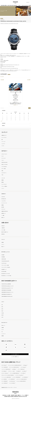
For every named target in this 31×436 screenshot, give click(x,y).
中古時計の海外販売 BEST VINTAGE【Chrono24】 (12, 296)
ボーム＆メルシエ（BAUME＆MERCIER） (10, 410)
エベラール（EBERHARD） (7, 408)
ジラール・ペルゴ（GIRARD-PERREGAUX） (10, 392)
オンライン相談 (5, 230)
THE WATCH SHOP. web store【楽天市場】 (10, 284)
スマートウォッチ (5, 158)
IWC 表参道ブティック (6, 269)
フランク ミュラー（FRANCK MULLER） (9, 384)
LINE (6, 355)
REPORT (3, 315)
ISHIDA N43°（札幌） (6, 259)
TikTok (25, 350)
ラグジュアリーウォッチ (7, 154)
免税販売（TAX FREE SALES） (7, 211)
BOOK (3, 307)
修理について (4, 217)
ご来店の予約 (4, 228)
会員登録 (3, 242)
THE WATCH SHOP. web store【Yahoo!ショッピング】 (13, 286)
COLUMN (3, 313)
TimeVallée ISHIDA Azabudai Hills (9, 261)
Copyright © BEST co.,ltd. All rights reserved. (15, 429)
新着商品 (3, 180)
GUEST (3, 317)
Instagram (3, 76)
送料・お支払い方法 (6, 199)
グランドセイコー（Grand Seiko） (8, 398)
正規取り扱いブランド (6, 135)
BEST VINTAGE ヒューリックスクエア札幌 (10, 275)
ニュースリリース (5, 334)
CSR (2, 332)
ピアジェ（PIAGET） (5, 394)
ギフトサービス (5, 209)
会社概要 (3, 327)
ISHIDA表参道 (4, 257)
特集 (2, 139)
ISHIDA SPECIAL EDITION (7, 162)
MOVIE (3, 309)
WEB (3, 305)
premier (2, 18)
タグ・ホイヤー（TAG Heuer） (16, 390)
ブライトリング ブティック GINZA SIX (10, 267)
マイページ (4, 239)
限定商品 (3, 182)
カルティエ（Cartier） (6, 374)
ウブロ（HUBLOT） (19, 388)
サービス (3, 329)
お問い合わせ (4, 226)
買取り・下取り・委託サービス (8, 232)
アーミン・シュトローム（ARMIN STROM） (10, 400)
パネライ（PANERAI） (20, 386)
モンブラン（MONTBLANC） (18, 404)
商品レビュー (4, 246)
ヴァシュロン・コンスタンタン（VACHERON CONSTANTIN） (14, 376)
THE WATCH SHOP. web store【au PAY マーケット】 (12, 288)
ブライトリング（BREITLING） (8, 386)
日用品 (3, 171)
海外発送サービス (5, 213)
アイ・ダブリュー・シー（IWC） (8, 388)
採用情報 (3, 336)
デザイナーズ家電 (5, 168)
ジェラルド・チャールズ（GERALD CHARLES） (11, 406)
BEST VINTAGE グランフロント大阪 (9, 273)
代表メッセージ (5, 325)
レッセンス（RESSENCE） (22, 402)
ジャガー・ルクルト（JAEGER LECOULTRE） (10, 380)
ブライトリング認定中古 (7, 186)
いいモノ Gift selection (6, 166)
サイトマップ (4, 418)
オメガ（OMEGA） (22, 384)
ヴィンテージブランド (6, 137)
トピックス (4, 146)
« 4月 (1, 121)
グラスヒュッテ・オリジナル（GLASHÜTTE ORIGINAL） (13, 396)
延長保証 (3, 205)
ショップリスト (5, 143)
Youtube (6, 346)
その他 (3, 175)
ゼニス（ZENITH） (5, 390)
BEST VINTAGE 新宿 (6, 271)
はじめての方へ (5, 197)
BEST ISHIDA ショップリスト (9, 252)
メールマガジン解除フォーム (15, 365)
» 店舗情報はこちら (15, 105)
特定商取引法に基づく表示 (7, 416)
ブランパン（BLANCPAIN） (16, 378)
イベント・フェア (5, 141)
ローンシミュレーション (7, 203)
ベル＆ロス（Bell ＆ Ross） (19, 408)
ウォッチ (3, 156)
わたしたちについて (7, 322)
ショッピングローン (6, 201)
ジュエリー (4, 160)
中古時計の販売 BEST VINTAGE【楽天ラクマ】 (11, 294)
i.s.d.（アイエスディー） (6, 173)
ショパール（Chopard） (6, 382)
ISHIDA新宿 (4, 255)
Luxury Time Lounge (6, 263)
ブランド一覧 (4, 178)
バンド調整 (4, 215)
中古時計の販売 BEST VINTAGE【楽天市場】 (10, 290)
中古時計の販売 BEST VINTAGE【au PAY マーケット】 (12, 292)
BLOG (15, 346)
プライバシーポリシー (18, 416)
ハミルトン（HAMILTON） (7, 412)
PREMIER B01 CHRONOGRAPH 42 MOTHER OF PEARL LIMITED (13, 21)
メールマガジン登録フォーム (15, 361)
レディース (4, 188)
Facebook (1, 76)
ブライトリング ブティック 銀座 (8, 265)
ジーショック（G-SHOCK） (19, 412)
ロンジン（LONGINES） (6, 404)
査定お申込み (4, 234)
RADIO (3, 311)
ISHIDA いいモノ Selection (7, 164)
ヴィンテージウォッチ (6, 184)
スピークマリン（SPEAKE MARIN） (8, 402)
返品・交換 (4, 207)
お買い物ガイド (6, 194)
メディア (4, 302)
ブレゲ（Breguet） (5, 378)
